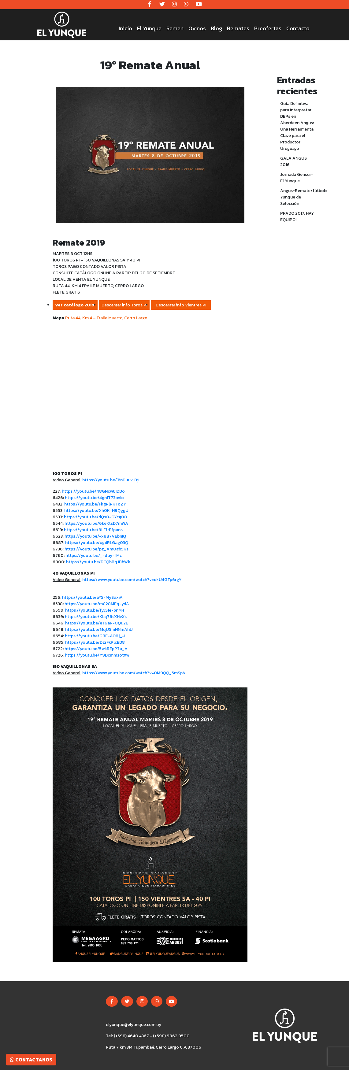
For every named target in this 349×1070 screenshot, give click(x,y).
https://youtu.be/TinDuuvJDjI (110, 480)
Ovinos (197, 28)
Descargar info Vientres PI (181, 305)
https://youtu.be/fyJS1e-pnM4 (94, 610)
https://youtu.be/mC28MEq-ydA (97, 604)
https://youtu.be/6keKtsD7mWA (96, 523)
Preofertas (267, 28)
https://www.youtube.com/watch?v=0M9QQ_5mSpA (133, 673)
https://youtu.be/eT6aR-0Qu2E (96, 623)
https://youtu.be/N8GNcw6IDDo (93, 491)
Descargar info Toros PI (124, 305)
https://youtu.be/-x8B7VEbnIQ (95, 536)
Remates (238, 28)
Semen (175, 28)
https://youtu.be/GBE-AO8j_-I (95, 636)
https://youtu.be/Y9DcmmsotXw (97, 655)
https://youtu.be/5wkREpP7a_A (96, 649)
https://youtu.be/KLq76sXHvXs (96, 616)
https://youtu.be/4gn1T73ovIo (94, 497)
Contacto (298, 28)
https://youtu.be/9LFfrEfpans (93, 530)
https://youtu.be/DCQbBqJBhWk (98, 562)
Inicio (125, 28)
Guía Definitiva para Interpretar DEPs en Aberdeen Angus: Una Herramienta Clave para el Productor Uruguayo (297, 126)
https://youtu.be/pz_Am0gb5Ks (97, 549)
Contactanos (31, 1059)
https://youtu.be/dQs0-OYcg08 (95, 517)
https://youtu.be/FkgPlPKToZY (95, 504)
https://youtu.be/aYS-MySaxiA (92, 597)
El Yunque (149, 28)
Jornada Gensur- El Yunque (296, 177)
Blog (216, 28)
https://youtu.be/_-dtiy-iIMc (93, 555)
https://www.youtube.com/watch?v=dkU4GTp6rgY (131, 579)
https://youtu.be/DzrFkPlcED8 (95, 642)
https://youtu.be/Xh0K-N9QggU (96, 510)
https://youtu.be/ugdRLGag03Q (96, 542)
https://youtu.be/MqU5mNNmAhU (99, 629)
